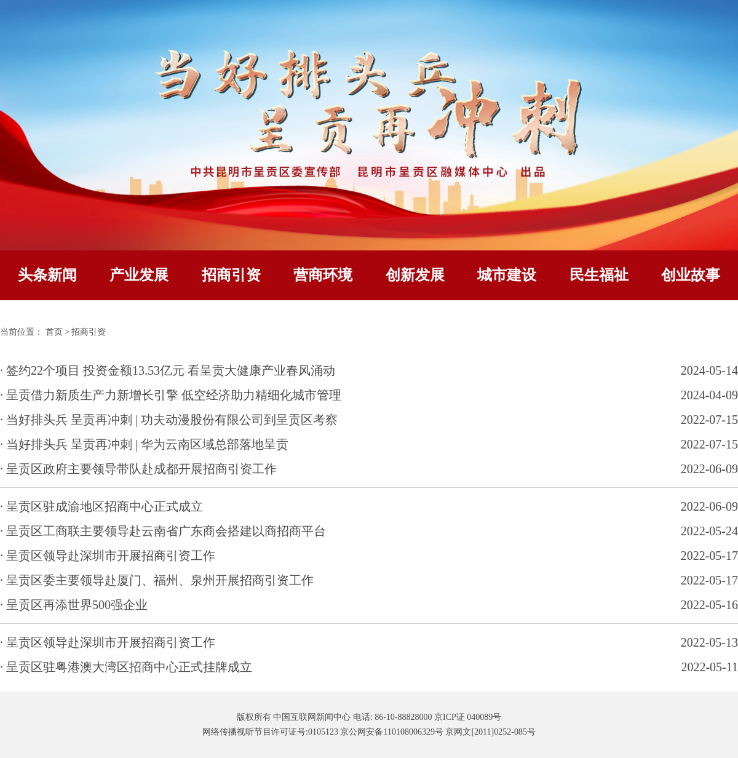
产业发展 (139, 275)
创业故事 (690, 275)
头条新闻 (47, 275)
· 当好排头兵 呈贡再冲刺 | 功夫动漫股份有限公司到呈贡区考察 (169, 419)
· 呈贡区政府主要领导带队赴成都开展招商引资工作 (138, 469)
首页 (54, 332)
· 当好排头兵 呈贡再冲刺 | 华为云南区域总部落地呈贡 (144, 444)
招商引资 (231, 275)
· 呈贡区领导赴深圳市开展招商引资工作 (107, 555)
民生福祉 (599, 275)
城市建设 (506, 275)
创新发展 (415, 275)
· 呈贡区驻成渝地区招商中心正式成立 (101, 506)
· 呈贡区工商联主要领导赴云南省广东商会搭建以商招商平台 (163, 531)
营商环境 (322, 275)
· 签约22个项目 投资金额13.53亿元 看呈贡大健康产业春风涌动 (167, 370)
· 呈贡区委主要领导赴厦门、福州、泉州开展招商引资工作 (157, 580)
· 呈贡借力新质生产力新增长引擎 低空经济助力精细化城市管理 (170, 395)
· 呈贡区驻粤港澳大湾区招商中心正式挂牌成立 (126, 667)
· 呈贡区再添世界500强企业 (74, 605)
